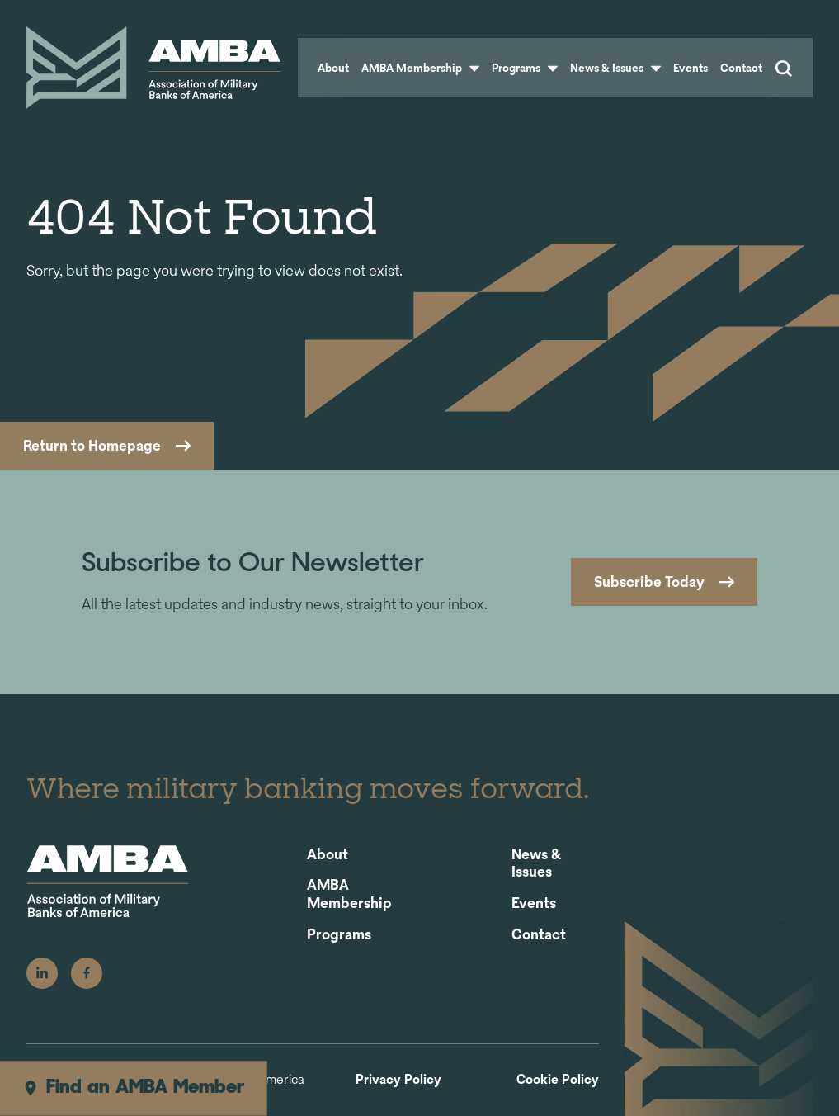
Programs (525, 67)
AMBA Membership (420, 67)
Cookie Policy (557, 1080)
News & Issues (615, 67)
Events (690, 67)
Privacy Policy (398, 1080)
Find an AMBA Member (133, 1088)
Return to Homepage (92, 445)
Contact (741, 67)
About (333, 67)
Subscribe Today (649, 581)
